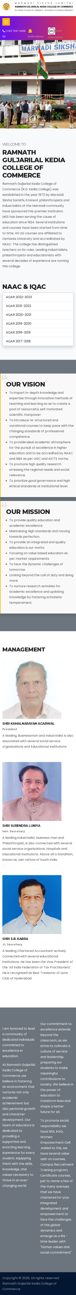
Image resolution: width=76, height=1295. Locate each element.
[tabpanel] (38, 84)
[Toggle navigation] (6, 22)
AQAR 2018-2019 (18, 332)
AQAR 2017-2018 (18, 341)
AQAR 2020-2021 (18, 314)
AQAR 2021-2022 (18, 306)
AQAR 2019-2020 (18, 323)
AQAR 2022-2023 (19, 297)
